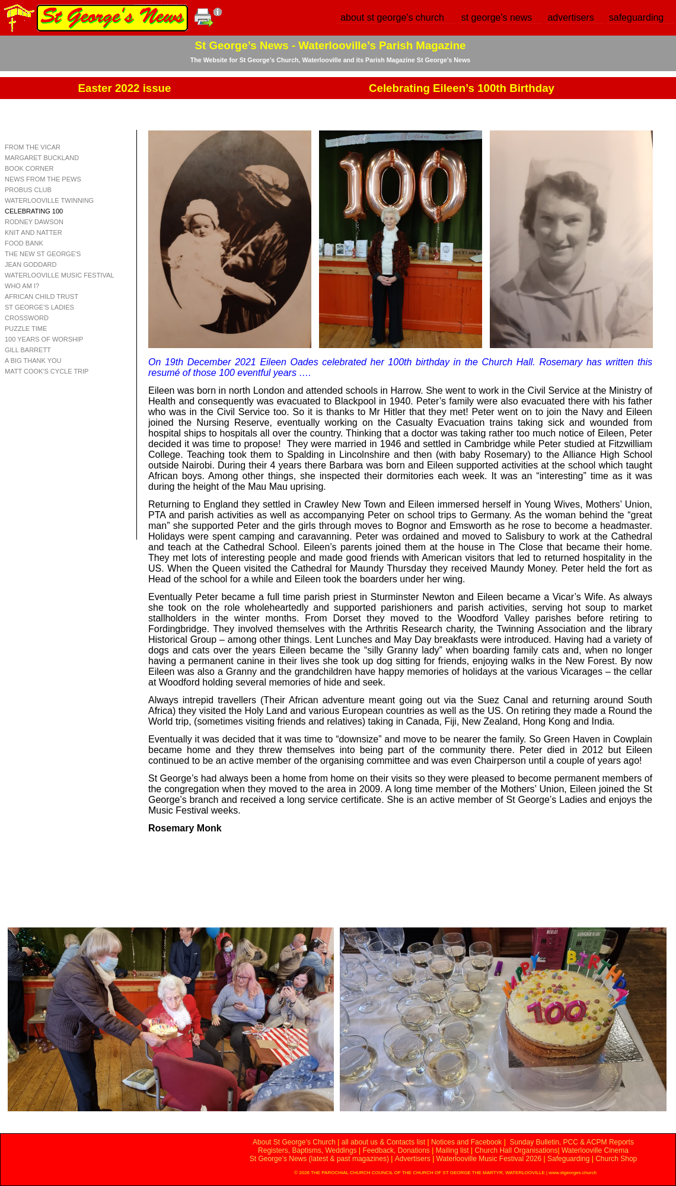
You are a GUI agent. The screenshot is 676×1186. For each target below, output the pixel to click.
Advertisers (413, 1159)
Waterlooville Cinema (595, 1150)
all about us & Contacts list (383, 1142)
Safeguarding (568, 1159)
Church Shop (616, 1159)
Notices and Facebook (466, 1142)
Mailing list (452, 1150)
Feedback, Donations (395, 1150)
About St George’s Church (294, 1142)
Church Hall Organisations (515, 1150)
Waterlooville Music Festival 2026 (490, 1159)
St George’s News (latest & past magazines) (319, 1159)
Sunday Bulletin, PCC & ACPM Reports (571, 1142)
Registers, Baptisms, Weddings (307, 1150)
